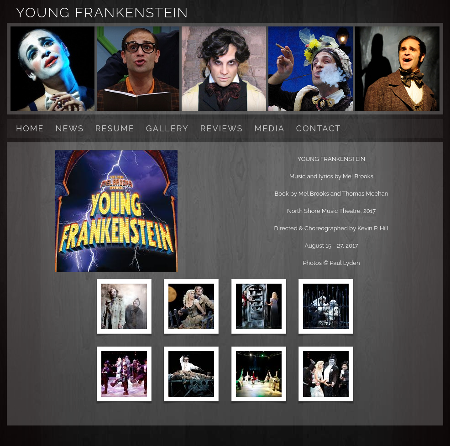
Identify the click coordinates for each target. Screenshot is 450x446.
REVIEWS (221, 128)
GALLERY (167, 128)
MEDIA (270, 128)
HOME (30, 128)
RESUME (115, 128)
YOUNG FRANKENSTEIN (102, 13)
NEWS (70, 128)
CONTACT (318, 128)
